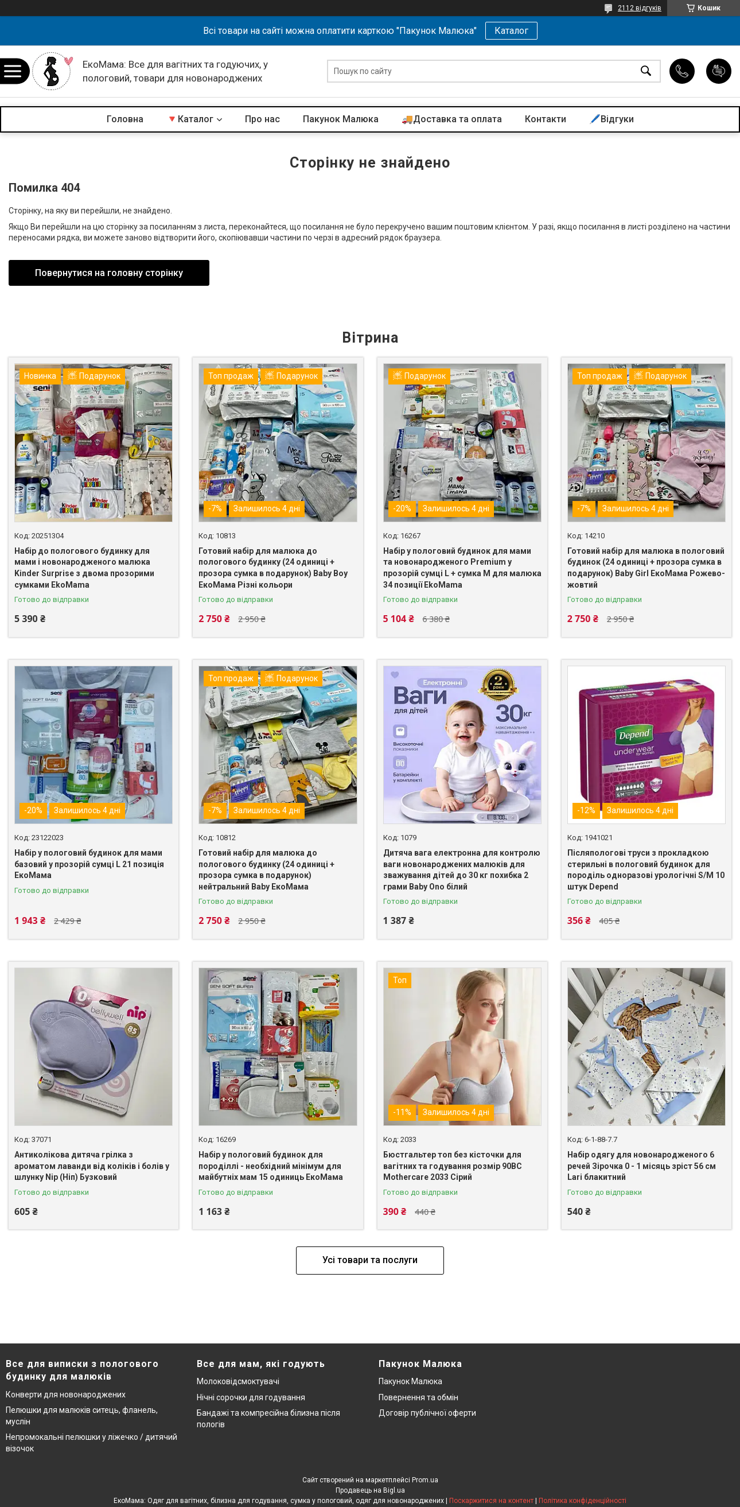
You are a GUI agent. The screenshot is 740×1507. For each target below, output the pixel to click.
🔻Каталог (189, 119)
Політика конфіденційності (582, 1501)
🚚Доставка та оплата (452, 119)
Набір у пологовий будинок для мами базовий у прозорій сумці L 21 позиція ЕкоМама (89, 864)
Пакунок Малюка (341, 119)
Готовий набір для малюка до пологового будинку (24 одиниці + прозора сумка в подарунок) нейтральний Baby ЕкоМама (266, 869)
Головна (125, 119)
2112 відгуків (639, 8)
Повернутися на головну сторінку (109, 272)
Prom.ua (425, 1480)
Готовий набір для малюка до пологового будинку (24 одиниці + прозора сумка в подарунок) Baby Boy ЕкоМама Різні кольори (273, 567)
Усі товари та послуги (370, 1259)
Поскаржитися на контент (491, 1501)
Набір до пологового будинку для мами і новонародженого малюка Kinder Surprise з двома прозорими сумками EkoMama (84, 567)
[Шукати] (646, 71)
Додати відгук (718, 71)
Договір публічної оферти (427, 1412)
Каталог (511, 30)
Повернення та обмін (418, 1397)
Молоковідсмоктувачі (238, 1381)
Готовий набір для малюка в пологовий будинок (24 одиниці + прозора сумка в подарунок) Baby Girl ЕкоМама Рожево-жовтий (646, 567)
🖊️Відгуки (611, 119)
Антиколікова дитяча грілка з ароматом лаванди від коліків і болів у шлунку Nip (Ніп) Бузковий (91, 1166)
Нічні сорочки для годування (251, 1397)
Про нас (262, 119)
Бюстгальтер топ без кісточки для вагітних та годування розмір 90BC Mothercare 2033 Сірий (452, 1166)
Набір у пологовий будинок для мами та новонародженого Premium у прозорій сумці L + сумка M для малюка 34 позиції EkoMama (462, 567)
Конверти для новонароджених (66, 1394)
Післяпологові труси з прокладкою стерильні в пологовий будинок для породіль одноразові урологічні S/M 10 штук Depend (646, 869)
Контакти (545, 119)
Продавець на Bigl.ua (370, 1490)
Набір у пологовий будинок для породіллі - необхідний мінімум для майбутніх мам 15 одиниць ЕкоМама (270, 1166)
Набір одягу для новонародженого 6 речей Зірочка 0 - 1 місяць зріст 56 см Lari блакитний (641, 1166)
